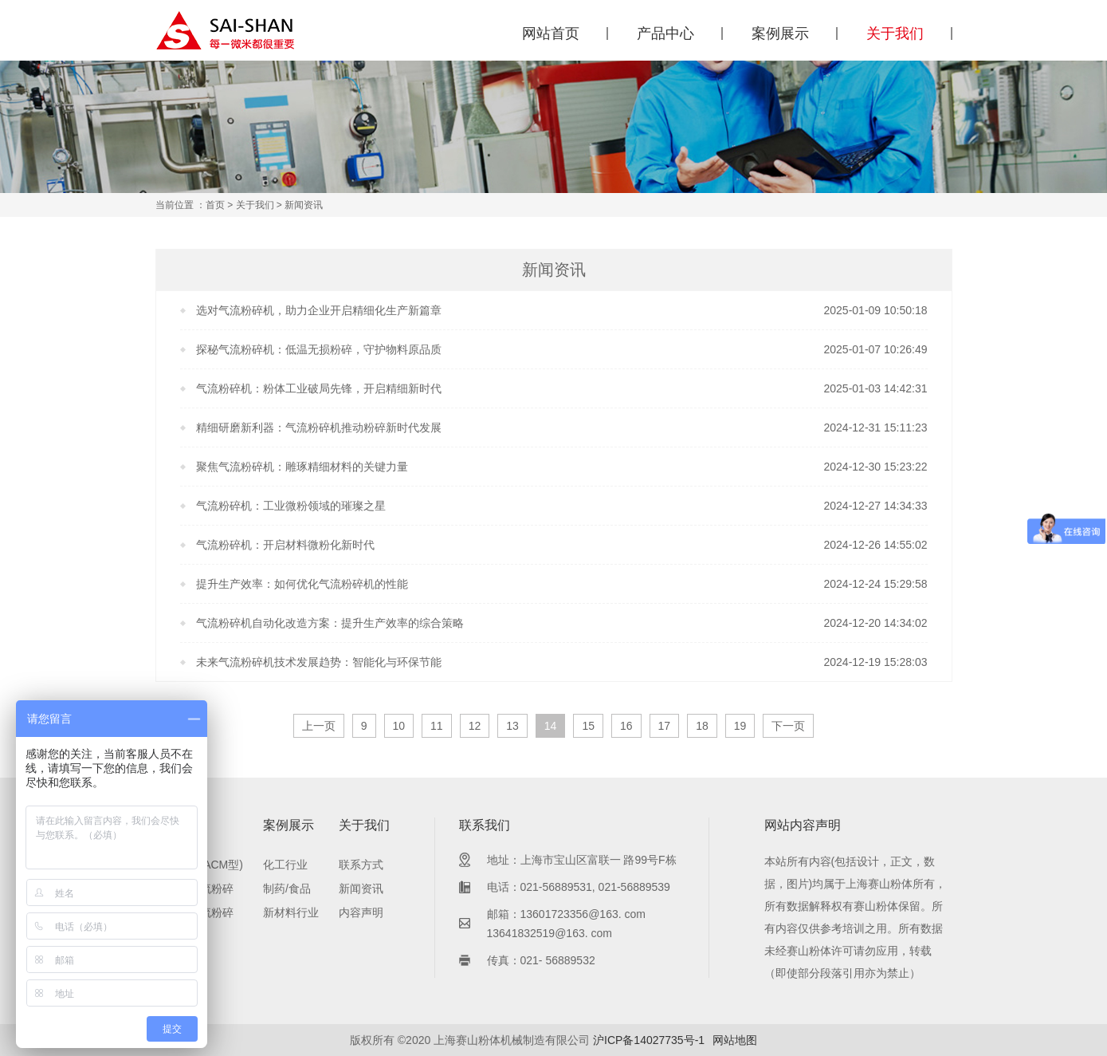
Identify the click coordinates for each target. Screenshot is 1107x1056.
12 (475, 725)
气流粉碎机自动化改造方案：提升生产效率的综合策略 (330, 623)
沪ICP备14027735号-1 (649, 1040)
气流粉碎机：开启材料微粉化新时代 (285, 544)
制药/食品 (287, 888)
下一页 (788, 725)
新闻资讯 (361, 888)
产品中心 (665, 33)
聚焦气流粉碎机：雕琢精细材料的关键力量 (302, 466)
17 (664, 725)
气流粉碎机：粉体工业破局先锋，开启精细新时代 (319, 388)
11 (436, 725)
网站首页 (550, 33)
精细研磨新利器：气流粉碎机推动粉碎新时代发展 (319, 427)
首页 (215, 205)
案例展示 (780, 33)
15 (588, 725)
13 (512, 725)
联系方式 (361, 864)
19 (740, 725)
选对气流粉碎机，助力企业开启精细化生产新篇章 (319, 310)
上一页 (319, 725)
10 (399, 725)
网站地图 (734, 1040)
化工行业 (285, 864)
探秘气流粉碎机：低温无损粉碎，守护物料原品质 (319, 349)
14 (550, 725)
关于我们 (895, 33)
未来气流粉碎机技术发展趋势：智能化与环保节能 (319, 662)
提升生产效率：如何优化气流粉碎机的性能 (302, 583)
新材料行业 (291, 912)
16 (626, 725)
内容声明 (361, 912)
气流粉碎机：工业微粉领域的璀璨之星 (291, 505)
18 (702, 725)
